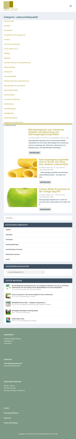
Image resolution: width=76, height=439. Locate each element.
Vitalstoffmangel (9, 113)
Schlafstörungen (9, 104)
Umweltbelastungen (10, 108)
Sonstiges (32, 296)
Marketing (33, 320)
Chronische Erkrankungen (12, 44)
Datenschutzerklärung (11, 413)
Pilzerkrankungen (9, 95)
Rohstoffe (9, 234)
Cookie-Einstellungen (11, 423)
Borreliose (7, 39)
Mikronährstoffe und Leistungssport (14, 85)
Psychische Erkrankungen (12, 99)
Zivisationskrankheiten (11, 118)
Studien (8, 229)
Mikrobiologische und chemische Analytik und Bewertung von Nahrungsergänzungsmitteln (46, 132)
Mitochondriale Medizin (11, 90)
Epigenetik (7, 58)
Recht (8, 259)
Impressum (7, 418)
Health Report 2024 (18, 319)
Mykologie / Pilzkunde (45, 304)
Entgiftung (7, 53)
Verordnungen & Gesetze (14, 249)
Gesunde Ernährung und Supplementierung (17, 62)
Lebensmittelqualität (10, 76)
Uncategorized (24, 304)
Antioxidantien (8, 30)
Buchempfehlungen (12, 244)
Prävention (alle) (9, 21)
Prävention (62, 138)
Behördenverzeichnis (13, 254)
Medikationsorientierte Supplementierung (16, 81)
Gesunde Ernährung (35, 289)
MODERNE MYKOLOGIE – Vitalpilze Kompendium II (29, 302)
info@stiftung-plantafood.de (13, 363)
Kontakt (6, 408)
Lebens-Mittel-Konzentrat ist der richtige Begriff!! (54, 190)
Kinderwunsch (8, 72)
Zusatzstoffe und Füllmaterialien (13, 122)
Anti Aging (7, 26)
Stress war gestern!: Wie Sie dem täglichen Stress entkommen (32, 294)
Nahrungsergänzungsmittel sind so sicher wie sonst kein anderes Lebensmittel (54, 162)
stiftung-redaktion (35, 138)
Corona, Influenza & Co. (11, 49)
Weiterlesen (35, 153)
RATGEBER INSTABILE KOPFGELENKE (25, 311)
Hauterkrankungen (9, 67)
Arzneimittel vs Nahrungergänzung (14, 35)
